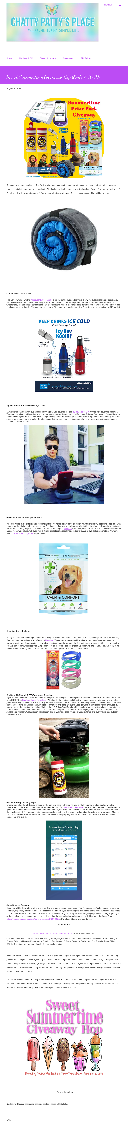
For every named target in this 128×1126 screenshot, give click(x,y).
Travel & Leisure (48, 58)
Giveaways (68, 58)
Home (9, 58)
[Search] (108, 5)
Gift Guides (86, 58)
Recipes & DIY (26, 58)
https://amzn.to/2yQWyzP (22, 533)
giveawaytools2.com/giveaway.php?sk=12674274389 (53, 933)
